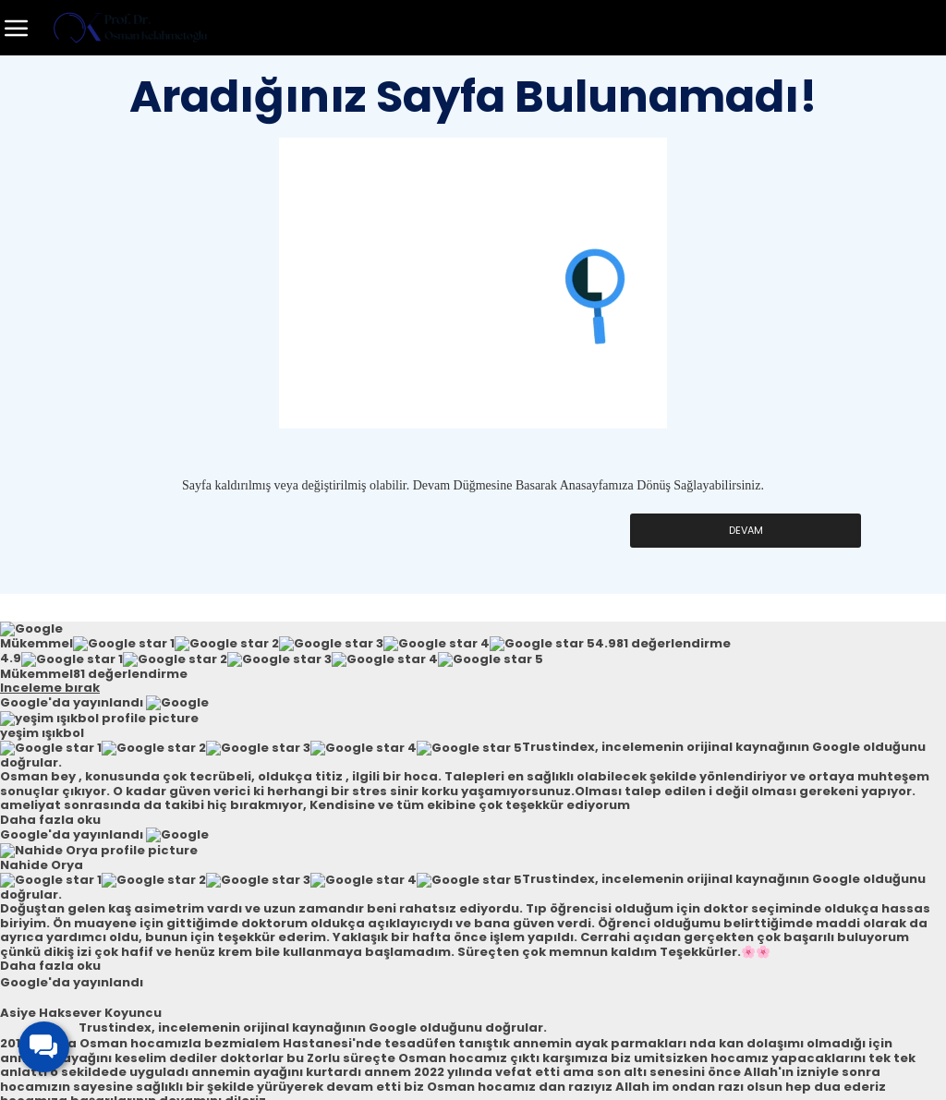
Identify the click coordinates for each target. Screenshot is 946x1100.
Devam (745, 530)
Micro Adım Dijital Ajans (531, 1078)
